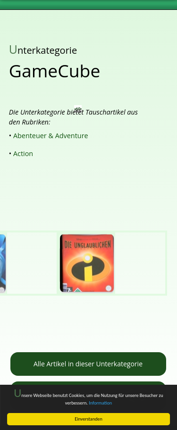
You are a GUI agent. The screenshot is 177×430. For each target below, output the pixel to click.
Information (100, 403)
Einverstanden (88, 419)
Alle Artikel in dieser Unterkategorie (88, 363)
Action (23, 153)
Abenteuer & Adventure (50, 135)
